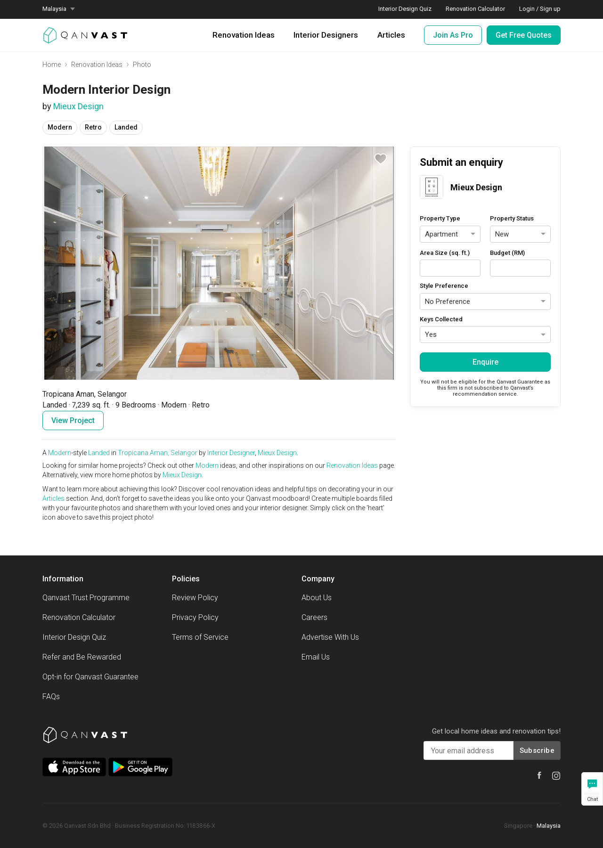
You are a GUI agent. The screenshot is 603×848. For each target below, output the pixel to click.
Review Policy (195, 597)
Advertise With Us (330, 637)
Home (51, 64)
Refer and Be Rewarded (81, 656)
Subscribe (537, 750)
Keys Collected (441, 319)
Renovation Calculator (78, 617)
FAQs (51, 696)
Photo (142, 64)
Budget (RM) (507, 252)
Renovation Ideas (243, 35)
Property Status (512, 218)
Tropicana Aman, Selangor (157, 453)
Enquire (485, 362)
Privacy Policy (195, 617)
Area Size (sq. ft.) (445, 252)
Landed (99, 453)
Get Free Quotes (524, 35)
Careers (314, 617)
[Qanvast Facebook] (539, 775)
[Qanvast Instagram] (556, 776)
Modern (59, 453)
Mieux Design (78, 106)
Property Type (440, 218)
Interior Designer (231, 453)
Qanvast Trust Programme (86, 597)
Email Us (316, 656)
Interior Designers (325, 35)
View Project (73, 420)
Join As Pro (453, 35)
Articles (391, 35)
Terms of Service (200, 637)
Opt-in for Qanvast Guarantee (90, 676)
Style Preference (444, 285)
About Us (317, 597)
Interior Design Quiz (74, 637)
